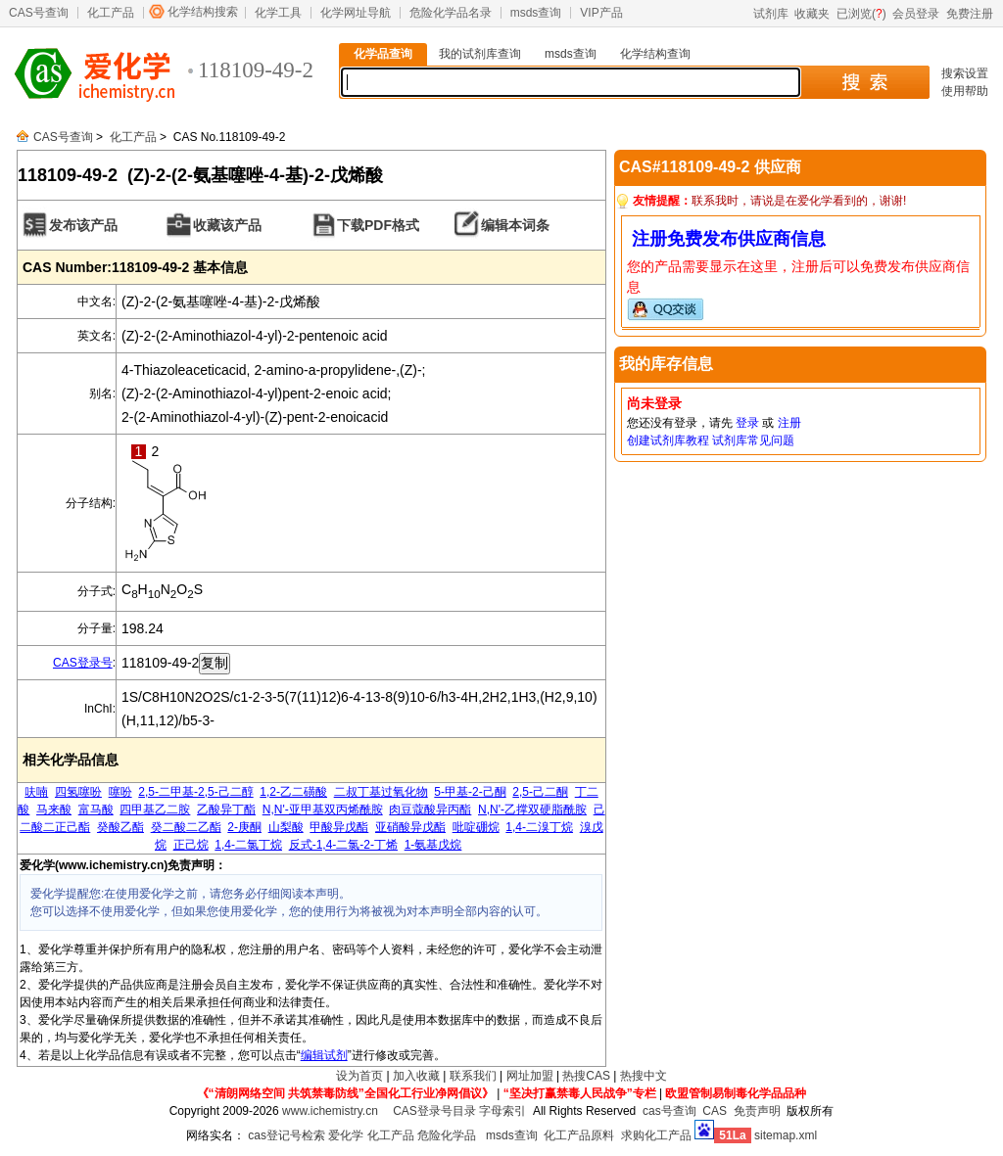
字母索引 (502, 1111)
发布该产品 (83, 225)
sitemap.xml (785, 1135)
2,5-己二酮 (540, 792)
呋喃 (36, 792)
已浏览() (861, 14)
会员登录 (915, 14)
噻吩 (120, 792)
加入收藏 (416, 1076)
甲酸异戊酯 (339, 827)
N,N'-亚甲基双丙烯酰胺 (323, 809)
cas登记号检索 (286, 1135)
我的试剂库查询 (480, 54)
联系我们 (473, 1076)
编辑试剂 (324, 1055)
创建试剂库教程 (668, 440)
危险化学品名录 (450, 13)
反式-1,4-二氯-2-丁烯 (343, 845)
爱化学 (345, 1135)
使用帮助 (964, 91)
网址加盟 (529, 1076)
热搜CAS (586, 1076)
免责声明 (757, 1111)
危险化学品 (446, 1135)
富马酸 (96, 809)
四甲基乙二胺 (154, 809)
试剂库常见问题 (753, 440)
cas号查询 (669, 1111)
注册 (789, 423)
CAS (714, 1111)
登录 (747, 423)
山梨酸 (286, 827)
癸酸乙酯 (120, 827)
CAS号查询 (39, 13)
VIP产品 (601, 13)
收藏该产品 (227, 225)
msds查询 (536, 13)
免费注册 (969, 14)
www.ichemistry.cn (330, 1111)
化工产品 (110, 13)
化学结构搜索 (202, 12)
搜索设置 (964, 73)
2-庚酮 (244, 827)
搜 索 (864, 82)
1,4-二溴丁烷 (539, 827)
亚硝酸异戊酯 (410, 827)
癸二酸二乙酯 (186, 827)
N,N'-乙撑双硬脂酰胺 (532, 809)
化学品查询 (383, 54)
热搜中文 (643, 1076)
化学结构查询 (655, 54)
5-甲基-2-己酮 (469, 792)
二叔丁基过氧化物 (381, 792)
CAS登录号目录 (434, 1111)
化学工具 (278, 13)
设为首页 (359, 1076)
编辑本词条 (515, 225)
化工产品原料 (579, 1135)
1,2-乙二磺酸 (293, 792)
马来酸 (54, 809)
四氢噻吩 (78, 792)
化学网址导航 (355, 13)
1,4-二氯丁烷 (248, 845)
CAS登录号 (83, 663)
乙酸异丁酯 (226, 809)
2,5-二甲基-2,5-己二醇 (195, 792)
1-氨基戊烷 (433, 845)
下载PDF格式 (378, 225)
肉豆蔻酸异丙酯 (430, 809)
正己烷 (191, 845)
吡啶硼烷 (476, 827)
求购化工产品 (656, 1135)
